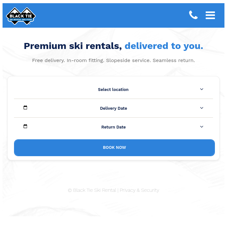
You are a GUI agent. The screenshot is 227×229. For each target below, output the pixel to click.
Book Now (114, 147)
